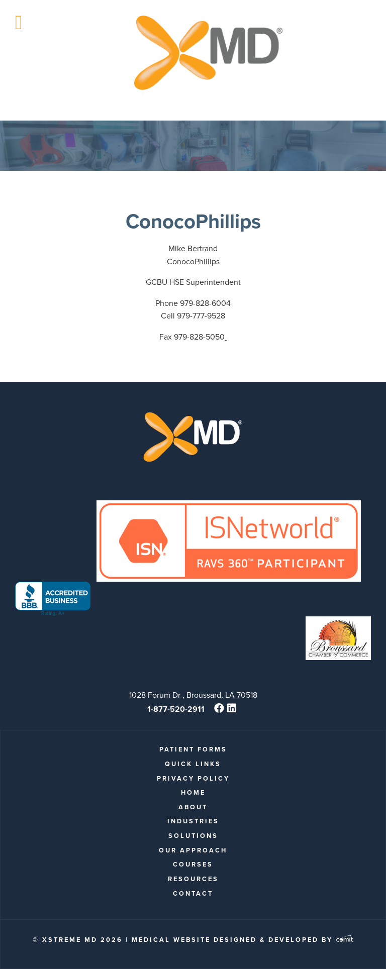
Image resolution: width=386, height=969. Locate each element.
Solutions (193, 835)
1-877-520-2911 (176, 709)
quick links (193, 764)
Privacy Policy (193, 778)
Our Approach (193, 850)
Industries (193, 821)
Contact (193, 893)
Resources (193, 879)
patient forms (193, 749)
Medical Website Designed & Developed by (242, 939)
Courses (193, 864)
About (193, 807)
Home (193, 792)
